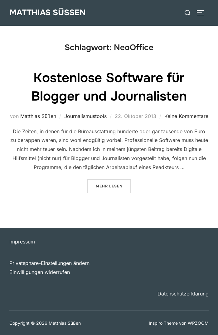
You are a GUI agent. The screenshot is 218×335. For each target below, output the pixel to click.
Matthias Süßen (47, 12)
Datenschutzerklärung (183, 293)
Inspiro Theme (163, 323)
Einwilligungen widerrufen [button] (39, 272)
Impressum (22, 241)
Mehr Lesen (113, 186)
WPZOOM (198, 323)
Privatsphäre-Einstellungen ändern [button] (49, 263)
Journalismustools (85, 116)
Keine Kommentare (186, 116)
